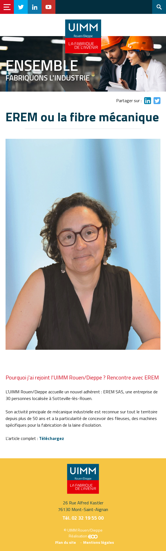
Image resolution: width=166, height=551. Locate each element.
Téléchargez (51, 438)
